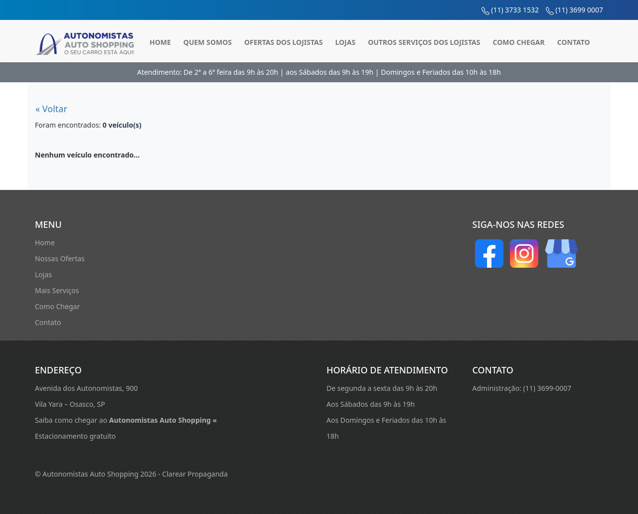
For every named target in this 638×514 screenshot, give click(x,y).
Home (160, 42)
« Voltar (51, 109)
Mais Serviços (57, 290)
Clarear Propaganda (194, 474)
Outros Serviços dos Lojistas (424, 42)
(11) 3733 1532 (515, 9)
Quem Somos (207, 42)
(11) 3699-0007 (547, 388)
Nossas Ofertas (60, 258)
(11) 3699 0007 (579, 9)
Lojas (345, 42)
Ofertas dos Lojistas (283, 42)
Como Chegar (518, 42)
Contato (573, 42)
